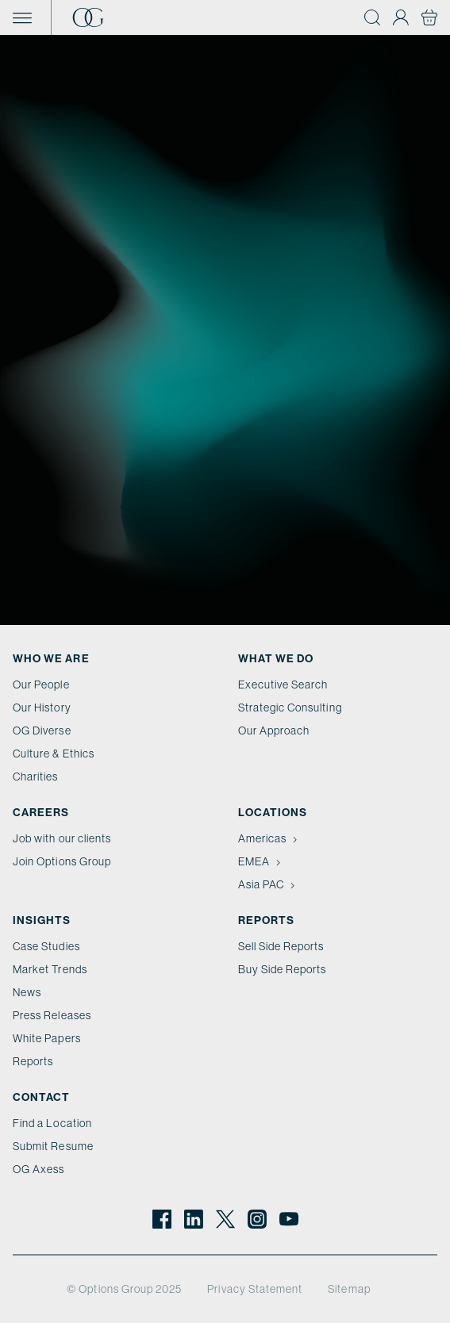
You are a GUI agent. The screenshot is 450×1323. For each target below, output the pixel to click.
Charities (36, 776)
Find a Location (52, 1123)
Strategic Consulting (290, 707)
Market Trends (50, 969)
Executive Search (283, 684)
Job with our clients (62, 838)
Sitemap (349, 1289)
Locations (273, 812)
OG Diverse (42, 730)
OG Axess (38, 1169)
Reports (33, 1061)
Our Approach (274, 730)
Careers (41, 812)
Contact (41, 1097)
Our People (41, 684)
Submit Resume (53, 1146)
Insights (42, 920)
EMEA (261, 861)
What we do (276, 658)
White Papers (47, 1038)
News (27, 992)
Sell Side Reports (281, 946)
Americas (269, 838)
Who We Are (51, 658)
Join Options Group (62, 861)
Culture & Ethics (53, 753)
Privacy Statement (254, 1289)
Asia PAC (268, 884)
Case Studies (46, 946)
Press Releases (52, 1015)
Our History (42, 707)
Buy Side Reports (282, 969)
